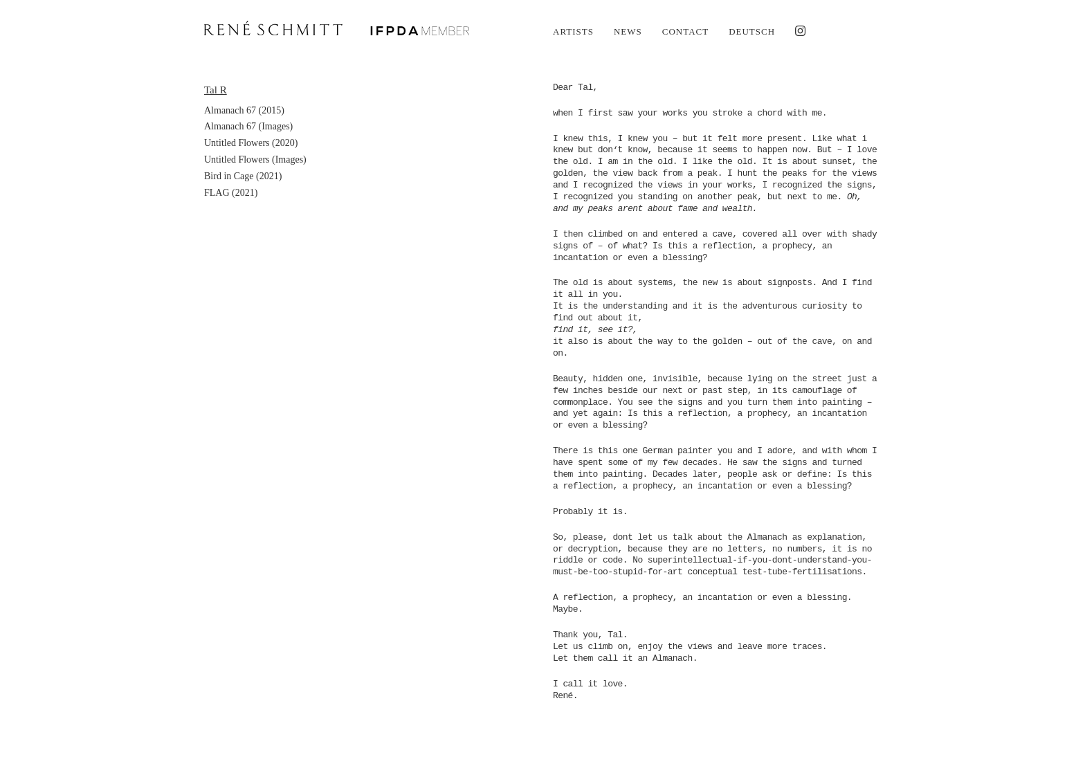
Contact (685, 31)
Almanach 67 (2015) (244, 110)
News (628, 31)
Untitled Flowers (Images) (255, 159)
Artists (573, 31)
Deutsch (752, 31)
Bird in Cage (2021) (243, 176)
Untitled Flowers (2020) (251, 143)
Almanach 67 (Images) (248, 126)
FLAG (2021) (230, 193)
